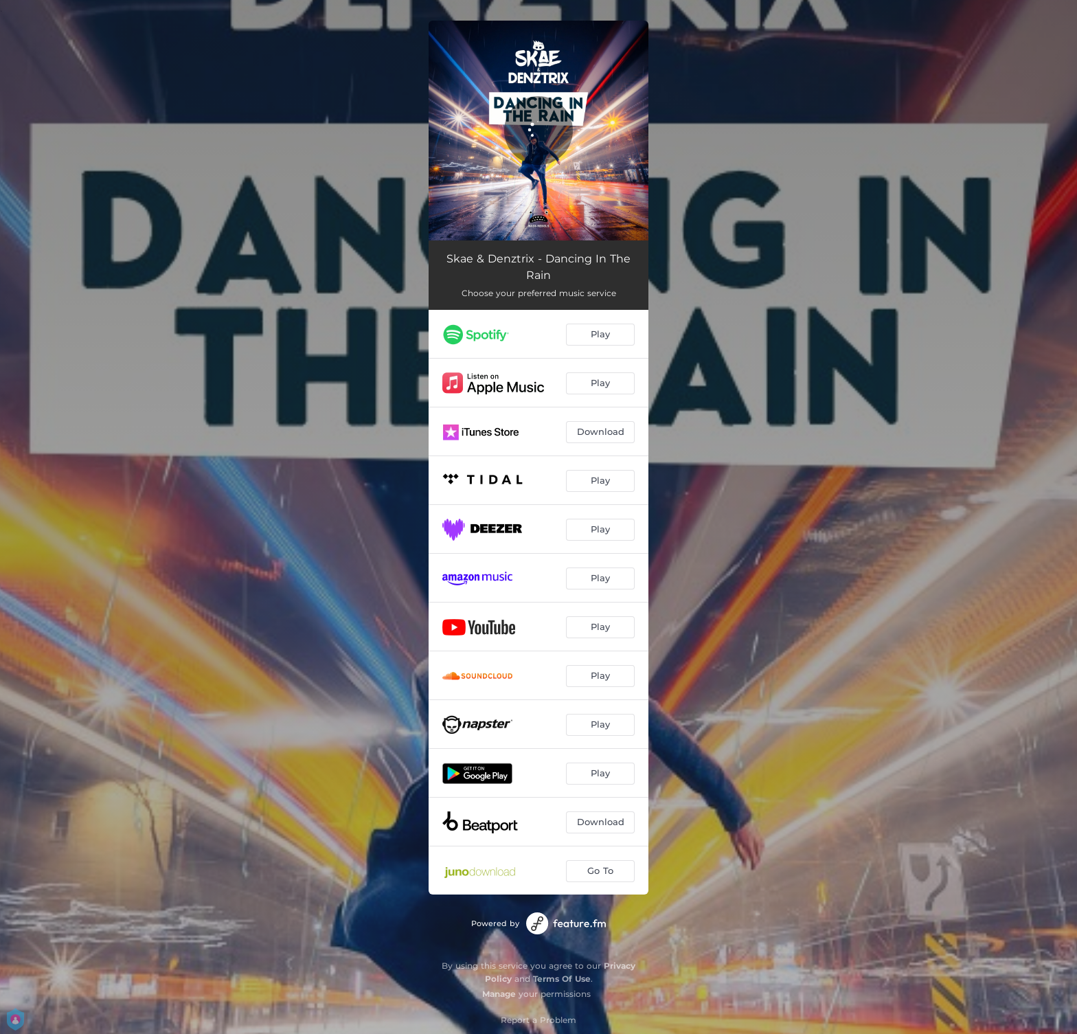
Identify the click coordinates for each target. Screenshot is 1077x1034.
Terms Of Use (562, 979)
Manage (499, 994)
